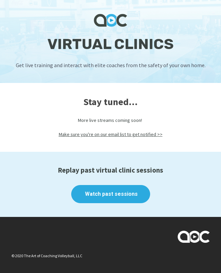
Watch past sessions (111, 194)
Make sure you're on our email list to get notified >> (111, 134)
